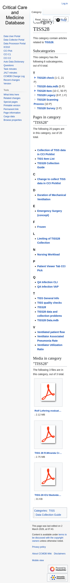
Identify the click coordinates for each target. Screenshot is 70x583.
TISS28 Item (44, 90)
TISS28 (49, 42)
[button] (35, 77)
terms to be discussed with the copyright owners (49, 537)
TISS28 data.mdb (47, 86)
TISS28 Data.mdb (47, 320)
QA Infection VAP (47, 286)
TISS (52, 510)
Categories (40, 510)
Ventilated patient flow (51, 332)
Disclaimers (60, 553)
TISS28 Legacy (46, 95)
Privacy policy (39, 547)
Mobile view (38, 560)
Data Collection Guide (48, 514)
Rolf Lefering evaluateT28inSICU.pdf (48, 410)
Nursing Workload (48, 254)
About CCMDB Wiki (42, 553)
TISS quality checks (49, 302)
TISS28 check (45, 77)
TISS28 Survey (46, 108)
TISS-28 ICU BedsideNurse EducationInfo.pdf (48, 495)
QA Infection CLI (47, 282)
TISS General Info (48, 298)
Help (60, 20)
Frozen (41, 226)
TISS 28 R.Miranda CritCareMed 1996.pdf (48, 453)
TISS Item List (46, 158)
